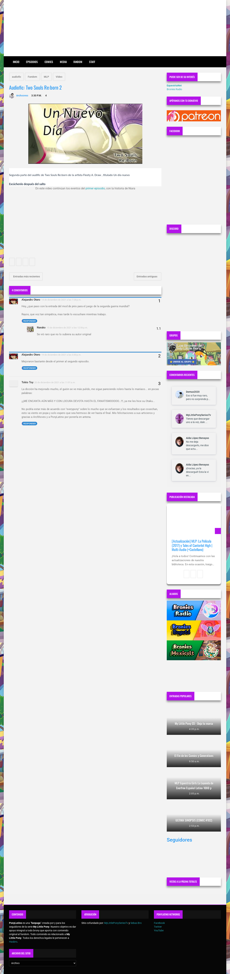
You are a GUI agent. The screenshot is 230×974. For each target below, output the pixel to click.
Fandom (77, 62)
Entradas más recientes (26, 276)
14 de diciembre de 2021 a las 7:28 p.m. (61, 299)
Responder (29, 321)
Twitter (158, 926)
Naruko (41, 327)
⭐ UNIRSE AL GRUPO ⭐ (182, 362)
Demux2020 (193, 391)
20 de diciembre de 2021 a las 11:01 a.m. (55, 382)
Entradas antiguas (147, 276)
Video (59, 76)
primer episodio (95, 188)
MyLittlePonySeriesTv (198, 415)
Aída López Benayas (197, 438)
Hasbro (13, 941)
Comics (49, 62)
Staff (92, 62)
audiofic (16, 76)
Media (63, 62)
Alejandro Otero (31, 299)
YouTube (159, 930)
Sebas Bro (136, 923)
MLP (46, 76)
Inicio (16, 62)
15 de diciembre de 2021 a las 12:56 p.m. (67, 327)
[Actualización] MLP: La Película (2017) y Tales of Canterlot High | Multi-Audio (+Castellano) (192, 545)
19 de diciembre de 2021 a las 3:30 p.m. (61, 354)
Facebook (159, 923)
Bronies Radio (174, 89)
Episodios (32, 62)
